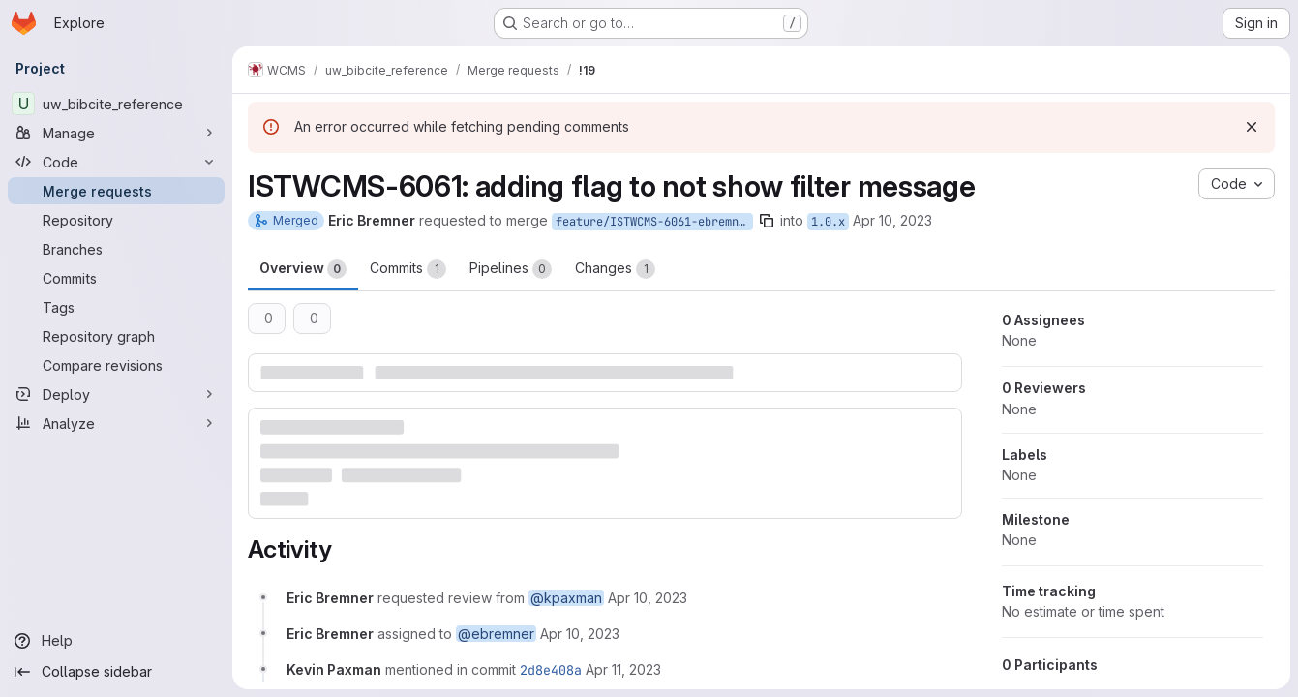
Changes (615, 269)
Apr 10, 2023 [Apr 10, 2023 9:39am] (892, 220)
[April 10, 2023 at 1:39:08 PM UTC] (647, 598)
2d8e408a (551, 670)
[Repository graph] (116, 335)
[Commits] (116, 277)
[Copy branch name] (766, 220)
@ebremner (496, 633)
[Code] (116, 161)
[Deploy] (116, 394)
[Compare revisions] (116, 365)
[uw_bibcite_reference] (116, 103)
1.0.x (828, 221)
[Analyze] (116, 423)
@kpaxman (566, 598)
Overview (303, 269)
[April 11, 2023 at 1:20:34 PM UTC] (623, 669)
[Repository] (116, 219)
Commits (408, 269)
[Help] (116, 640)
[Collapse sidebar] (116, 671)
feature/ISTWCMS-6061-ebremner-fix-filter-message (654, 221)
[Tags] (116, 306)
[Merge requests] (116, 190)
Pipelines (510, 269)
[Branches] (116, 248)
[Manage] (116, 132)
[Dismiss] (1251, 126)
